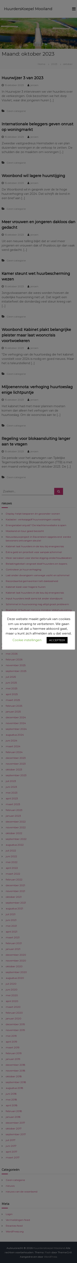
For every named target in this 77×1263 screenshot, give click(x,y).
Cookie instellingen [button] (27, 640)
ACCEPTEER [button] (57, 640)
